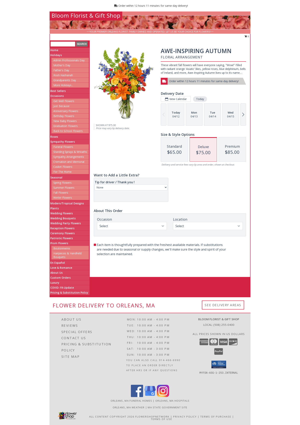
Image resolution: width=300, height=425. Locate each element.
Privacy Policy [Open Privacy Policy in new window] (185, 416)
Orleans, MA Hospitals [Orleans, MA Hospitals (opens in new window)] (172, 400)
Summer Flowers (63, 187)
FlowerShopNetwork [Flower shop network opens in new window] (152, 416)
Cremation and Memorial (68, 162)
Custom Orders (60, 277)
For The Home (62, 172)
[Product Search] (63, 44)
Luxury (54, 282)
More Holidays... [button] (63, 85)
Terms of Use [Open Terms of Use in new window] (161, 419)
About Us (56, 272)
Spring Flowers (62, 182)
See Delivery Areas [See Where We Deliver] (223, 305)
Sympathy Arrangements (68, 157)
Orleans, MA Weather (129, 407)
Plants (54, 208)
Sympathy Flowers (62, 141)
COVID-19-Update (62, 287)
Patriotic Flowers (61, 238)
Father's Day (61, 70)
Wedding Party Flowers (65, 223)
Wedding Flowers (61, 213)
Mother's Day (61, 65)
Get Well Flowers (63, 101)
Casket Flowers (62, 167)
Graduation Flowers (65, 126)
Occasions (57, 96)
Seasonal (56, 177)
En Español (57, 262)
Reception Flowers (62, 228)
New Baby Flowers (65, 121)
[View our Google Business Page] (150, 396)
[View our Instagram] (163, 396)
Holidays (56, 55)
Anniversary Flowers (65, 111)
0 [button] (246, 36)
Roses (54, 136)
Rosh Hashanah (63, 75)
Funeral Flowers (63, 147)
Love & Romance (61, 267)
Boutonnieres (61, 248)
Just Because (61, 106)
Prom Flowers (59, 243)
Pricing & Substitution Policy (69, 292)
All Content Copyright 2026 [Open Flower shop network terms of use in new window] (111, 416)
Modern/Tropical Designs (67, 203)
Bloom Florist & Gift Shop (85, 15)
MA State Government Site (167, 407)
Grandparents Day (64, 80)
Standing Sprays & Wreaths (70, 152)
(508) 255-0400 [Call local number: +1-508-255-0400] (223, 325)
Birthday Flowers (63, 116)
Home (54, 50)
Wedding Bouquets (63, 218)
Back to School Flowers (68, 131)
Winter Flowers (62, 197)
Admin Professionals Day (69, 60)
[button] (218, 364)
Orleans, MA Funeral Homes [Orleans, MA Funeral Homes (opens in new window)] (131, 400)
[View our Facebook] (137, 396)
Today (200, 99)
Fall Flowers (60, 192)
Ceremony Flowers (62, 233)
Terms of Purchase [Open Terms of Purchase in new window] (215, 416)
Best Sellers (58, 91)
